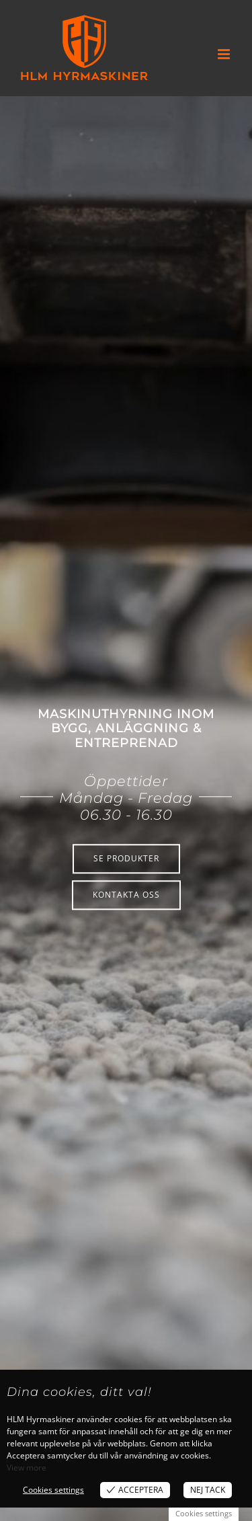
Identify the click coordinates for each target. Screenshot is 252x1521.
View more (26, 1467)
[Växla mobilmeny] (225, 54)
